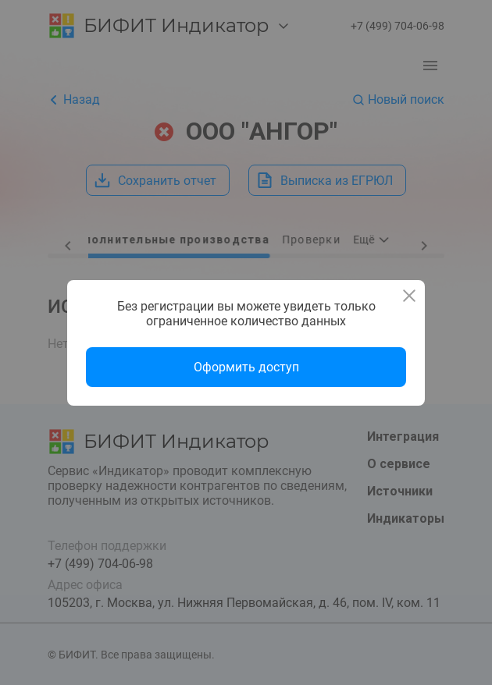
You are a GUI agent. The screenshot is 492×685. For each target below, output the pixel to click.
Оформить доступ (246, 367)
